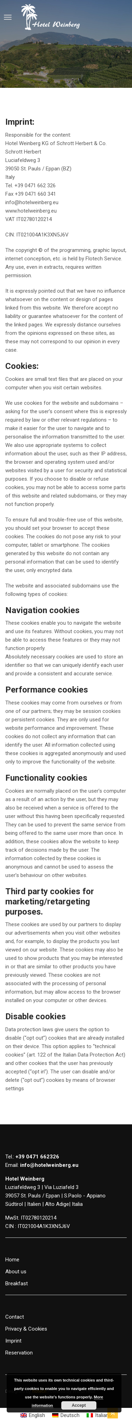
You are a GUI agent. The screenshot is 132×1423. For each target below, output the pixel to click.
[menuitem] (33, 1415)
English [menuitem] (37, 1415)
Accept (79, 1405)
